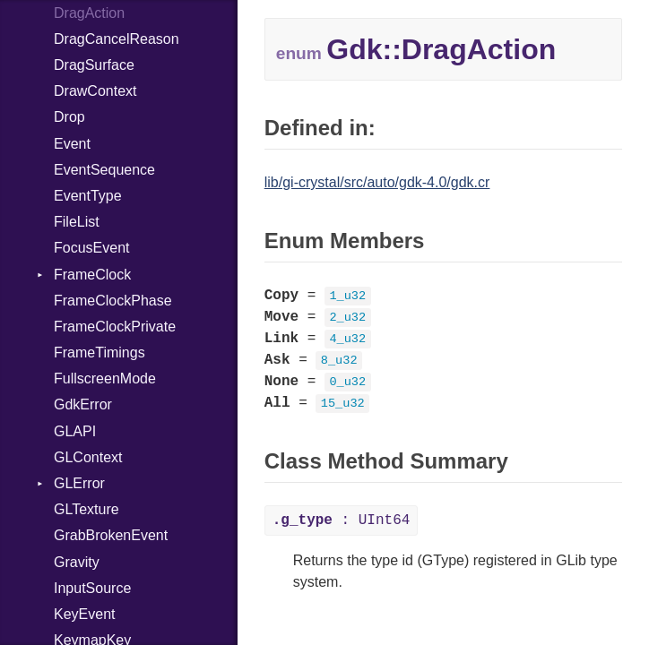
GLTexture (86, 509)
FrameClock (92, 274)
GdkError (83, 404)
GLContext (88, 457)
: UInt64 (342, 520)
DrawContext (95, 91)
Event (72, 143)
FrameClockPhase (113, 300)
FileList (77, 221)
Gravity (77, 562)
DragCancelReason (116, 39)
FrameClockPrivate (115, 326)
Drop (69, 117)
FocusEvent (91, 247)
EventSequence (104, 169)
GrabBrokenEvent (111, 535)
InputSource (92, 588)
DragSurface (94, 65)
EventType (88, 195)
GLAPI (75, 431)
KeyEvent (84, 614)
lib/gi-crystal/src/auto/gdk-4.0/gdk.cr (377, 182)
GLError (79, 483)
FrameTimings (99, 352)
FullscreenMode (105, 378)
